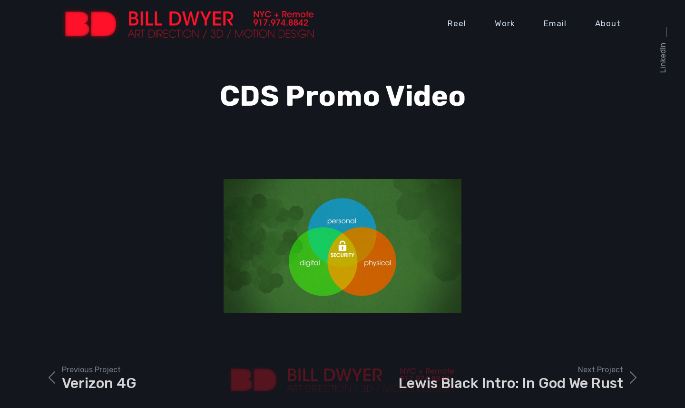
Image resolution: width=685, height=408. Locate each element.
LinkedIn (662, 57)
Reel (457, 23)
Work (505, 23)
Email (555, 23)
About (608, 23)
